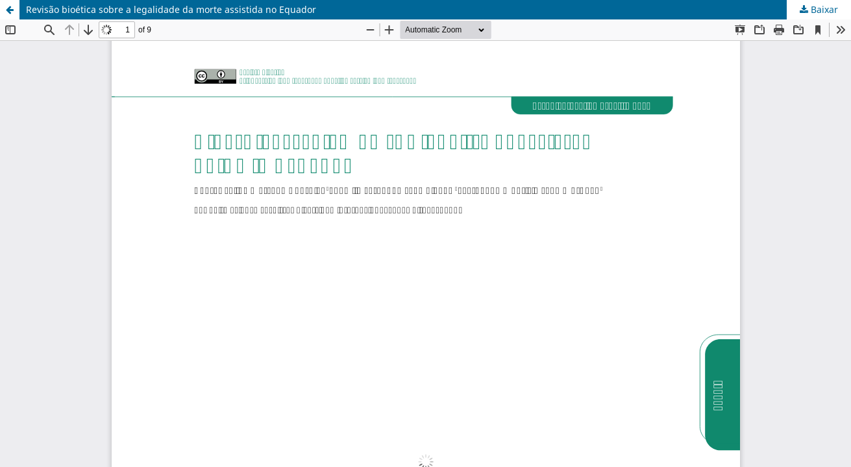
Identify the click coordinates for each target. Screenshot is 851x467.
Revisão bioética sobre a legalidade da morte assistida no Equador (171, 9)
